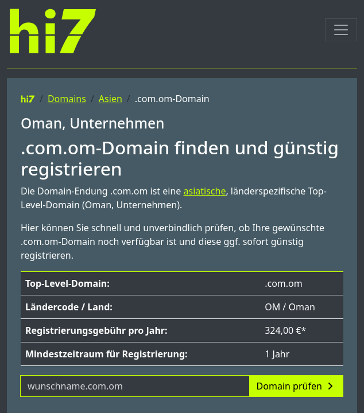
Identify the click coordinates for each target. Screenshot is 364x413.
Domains (67, 98)
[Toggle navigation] (341, 29)
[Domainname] (135, 386)
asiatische (205, 191)
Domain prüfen (296, 386)
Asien (110, 98)
